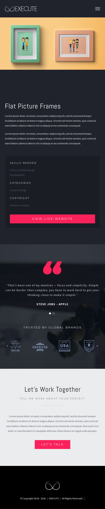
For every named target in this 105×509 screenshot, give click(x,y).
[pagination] (50, 314)
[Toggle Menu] (98, 8)
